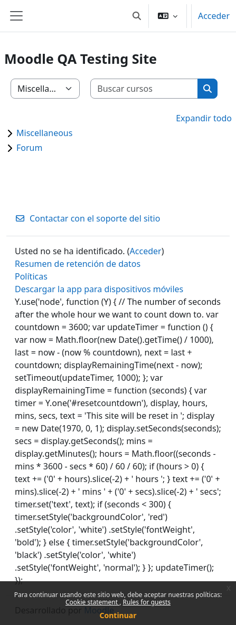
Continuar (118, 615)
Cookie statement (92, 602)
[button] (136, 16)
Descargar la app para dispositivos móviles (99, 289)
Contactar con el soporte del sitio (87, 218)
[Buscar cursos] (144, 89)
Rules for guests (147, 602)
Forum (29, 147)
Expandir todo (204, 118)
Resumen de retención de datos (77, 264)
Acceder (214, 16)
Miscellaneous (44, 133)
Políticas (31, 276)
